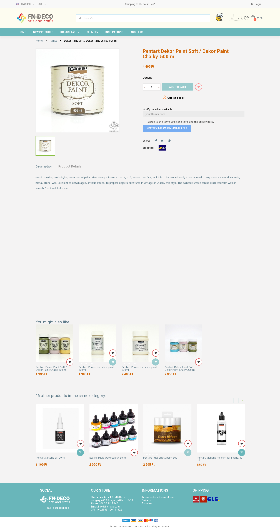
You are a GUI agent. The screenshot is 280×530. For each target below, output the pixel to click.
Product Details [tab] (69, 166)
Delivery (92, 32)
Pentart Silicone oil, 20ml (50, 457)
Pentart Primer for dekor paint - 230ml (140, 368)
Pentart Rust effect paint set (160, 457)
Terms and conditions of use (158, 497)
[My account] (256, 4)
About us (137, 32)
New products (43, 32)
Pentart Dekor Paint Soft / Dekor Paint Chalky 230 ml (179, 368)
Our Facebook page (58, 507)
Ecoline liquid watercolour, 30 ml (107, 457)
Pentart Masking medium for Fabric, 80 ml (219, 459)
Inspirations (114, 32)
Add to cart (177, 87)
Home (22, 32)
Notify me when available (166, 128)
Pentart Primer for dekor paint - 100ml (97, 368)
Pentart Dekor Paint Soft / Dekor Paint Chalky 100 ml (51, 368)
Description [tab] (44, 166)
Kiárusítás (69, 32)
